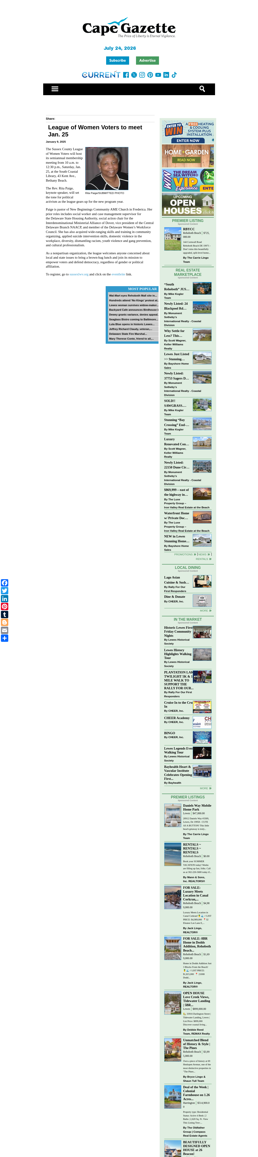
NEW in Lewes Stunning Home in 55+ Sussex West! (175, 539)
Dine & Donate (174, 596)
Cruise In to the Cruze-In (180, 704)
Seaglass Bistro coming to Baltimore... (133, 319)
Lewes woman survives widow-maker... (134, 305)
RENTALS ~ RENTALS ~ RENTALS (192, 848)
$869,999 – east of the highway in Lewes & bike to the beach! (176, 492)
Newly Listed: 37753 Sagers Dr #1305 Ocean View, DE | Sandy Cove (176, 376)
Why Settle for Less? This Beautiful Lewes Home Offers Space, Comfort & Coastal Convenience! (177, 333)
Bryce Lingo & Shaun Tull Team (194, 1078)
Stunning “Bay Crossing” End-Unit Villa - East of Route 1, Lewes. (175, 422)
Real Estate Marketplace (188, 272)
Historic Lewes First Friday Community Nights (178, 631)
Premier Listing (188, 221)
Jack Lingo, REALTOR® (192, 930)
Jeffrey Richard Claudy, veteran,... (130, 328)
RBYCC (189, 229)
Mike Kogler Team (174, 295)
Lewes (186, 813)
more (204, 788)
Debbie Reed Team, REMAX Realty (196, 1031)
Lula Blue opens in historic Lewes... (132, 324)
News (202, 554)
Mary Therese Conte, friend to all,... (131, 338)
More (204, 610)
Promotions (183, 554)
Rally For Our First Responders (175, 588)
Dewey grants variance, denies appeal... (134, 314)
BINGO (169, 733)
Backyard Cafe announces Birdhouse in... (135, 309)
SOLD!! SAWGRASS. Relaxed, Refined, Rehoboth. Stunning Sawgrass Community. (176, 403)
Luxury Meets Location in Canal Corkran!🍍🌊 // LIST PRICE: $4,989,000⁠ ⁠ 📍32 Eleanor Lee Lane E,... (197, 917)
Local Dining (188, 568)
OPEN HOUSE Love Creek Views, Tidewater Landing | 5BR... (196, 999)
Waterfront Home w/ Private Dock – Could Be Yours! (176, 516)
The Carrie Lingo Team (196, 259)
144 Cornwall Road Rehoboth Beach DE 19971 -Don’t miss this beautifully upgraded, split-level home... (197, 247)
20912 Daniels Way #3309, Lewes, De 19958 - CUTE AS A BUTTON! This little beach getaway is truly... (196, 823)
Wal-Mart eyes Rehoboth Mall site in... (133, 295)
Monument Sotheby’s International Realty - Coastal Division (182, 319)
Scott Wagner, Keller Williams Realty (175, 344)
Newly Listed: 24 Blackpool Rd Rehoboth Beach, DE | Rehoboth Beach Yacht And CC (176, 306)
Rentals (202, 558)
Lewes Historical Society (177, 641)
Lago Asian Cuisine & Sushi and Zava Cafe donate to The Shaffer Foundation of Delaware (175, 580)
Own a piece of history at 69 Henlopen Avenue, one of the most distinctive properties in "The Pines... (197, 1066)
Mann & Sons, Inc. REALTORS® (194, 879)
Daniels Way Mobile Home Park (197, 807)
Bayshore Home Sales (176, 365)
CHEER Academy (177, 718)
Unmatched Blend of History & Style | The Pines (196, 1044)
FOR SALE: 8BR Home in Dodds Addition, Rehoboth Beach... (197, 944)
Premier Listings (188, 797)
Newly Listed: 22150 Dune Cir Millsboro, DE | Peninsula (175, 465)
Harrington (189, 1103)
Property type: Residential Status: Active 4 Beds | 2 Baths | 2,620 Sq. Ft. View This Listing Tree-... (195, 1117)
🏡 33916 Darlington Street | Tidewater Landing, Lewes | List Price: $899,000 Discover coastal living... (197, 1019)
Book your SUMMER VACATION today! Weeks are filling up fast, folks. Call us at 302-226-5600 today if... (197, 866)
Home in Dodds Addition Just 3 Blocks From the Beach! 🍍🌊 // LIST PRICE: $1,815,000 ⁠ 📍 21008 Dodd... (197, 970)
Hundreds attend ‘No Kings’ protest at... (134, 300)
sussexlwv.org (79, 274)
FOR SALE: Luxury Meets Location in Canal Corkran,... (195, 893)
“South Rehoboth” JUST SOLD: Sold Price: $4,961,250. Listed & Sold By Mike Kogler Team (176, 287)
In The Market (188, 619)
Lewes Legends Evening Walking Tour (181, 750)
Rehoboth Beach (192, 233)
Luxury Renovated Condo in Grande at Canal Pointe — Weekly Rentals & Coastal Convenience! (177, 442)
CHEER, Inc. (176, 601)
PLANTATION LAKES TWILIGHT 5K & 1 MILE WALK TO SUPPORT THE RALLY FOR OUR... (181, 680)
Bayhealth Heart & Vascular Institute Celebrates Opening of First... (180, 772)
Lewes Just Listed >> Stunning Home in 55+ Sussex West (176, 357)
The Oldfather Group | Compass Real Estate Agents (195, 1131)
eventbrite (118, 274)
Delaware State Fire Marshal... (128, 333)
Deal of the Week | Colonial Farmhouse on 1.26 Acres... (196, 1093)
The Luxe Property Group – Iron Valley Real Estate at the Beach (187, 503)
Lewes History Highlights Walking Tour (178, 654)
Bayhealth (174, 782)
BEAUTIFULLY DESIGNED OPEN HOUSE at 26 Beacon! (196, 1148)
